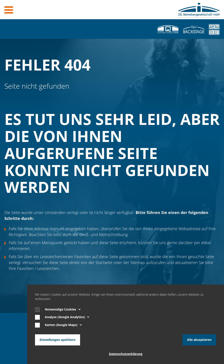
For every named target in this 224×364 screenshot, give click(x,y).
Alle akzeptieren (199, 340)
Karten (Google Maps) (63, 325)
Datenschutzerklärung (125, 354)
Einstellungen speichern (57, 340)
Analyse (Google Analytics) (67, 317)
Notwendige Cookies (63, 309)
